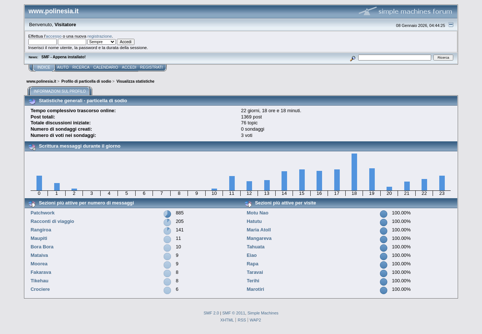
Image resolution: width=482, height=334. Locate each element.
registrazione (99, 36)
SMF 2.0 (211, 313)
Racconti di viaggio (52, 221)
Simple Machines (262, 313)
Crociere (40, 289)
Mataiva (39, 255)
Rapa (253, 263)
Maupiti (39, 238)
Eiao (252, 255)
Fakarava (41, 272)
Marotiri (255, 289)
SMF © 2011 (233, 313)
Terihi (253, 280)
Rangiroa (41, 230)
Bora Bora (42, 246)
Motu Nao (258, 213)
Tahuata (256, 246)
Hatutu (254, 221)
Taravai (255, 272)
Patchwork (43, 213)
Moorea (39, 263)
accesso (54, 36)
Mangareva (259, 238)
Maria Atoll (259, 230)
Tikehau (40, 280)
